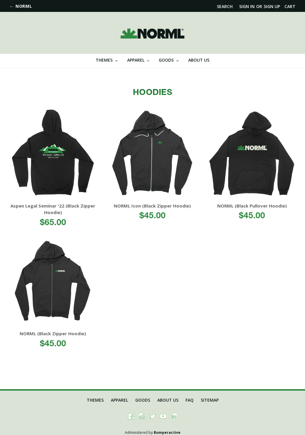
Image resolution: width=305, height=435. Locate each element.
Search (225, 6)
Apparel (138, 60)
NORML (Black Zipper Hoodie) (53, 333)
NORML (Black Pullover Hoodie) (252, 206)
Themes (107, 60)
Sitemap (210, 400)
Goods (169, 60)
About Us (198, 60)
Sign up (272, 6)
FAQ (190, 400)
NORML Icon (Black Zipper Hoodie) (152, 206)
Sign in (247, 6)
